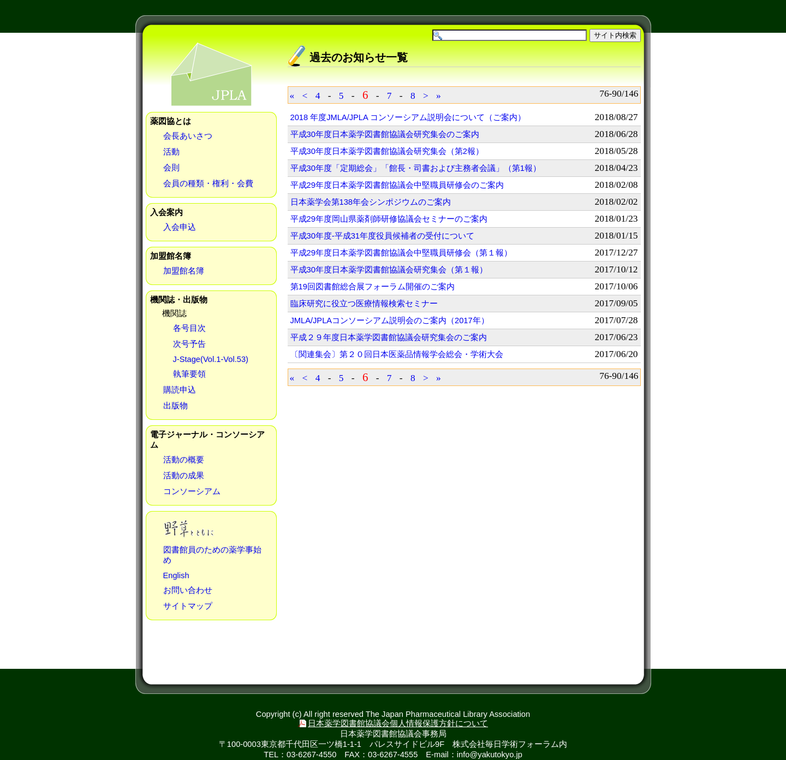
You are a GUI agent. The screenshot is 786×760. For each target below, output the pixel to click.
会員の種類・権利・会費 (208, 183)
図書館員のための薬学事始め (212, 555)
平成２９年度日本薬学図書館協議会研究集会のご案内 (388, 337)
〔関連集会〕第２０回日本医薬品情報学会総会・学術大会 (396, 354)
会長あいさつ (187, 136)
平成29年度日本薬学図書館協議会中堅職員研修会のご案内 (397, 185)
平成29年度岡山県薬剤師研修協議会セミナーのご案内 (388, 219)
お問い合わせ (187, 590)
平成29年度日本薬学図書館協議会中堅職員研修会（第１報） (401, 252)
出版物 (175, 405)
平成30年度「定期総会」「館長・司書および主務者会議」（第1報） (415, 168)
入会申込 (179, 227)
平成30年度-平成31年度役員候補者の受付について (382, 235)
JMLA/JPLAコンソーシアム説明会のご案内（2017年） (389, 320)
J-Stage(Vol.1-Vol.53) (211, 359)
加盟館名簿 (183, 270)
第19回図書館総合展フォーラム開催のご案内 (372, 286)
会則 (171, 167)
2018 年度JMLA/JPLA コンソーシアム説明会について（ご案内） (408, 117)
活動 (171, 151)
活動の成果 (183, 475)
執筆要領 (189, 374)
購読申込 (179, 389)
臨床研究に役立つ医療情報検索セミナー (364, 303)
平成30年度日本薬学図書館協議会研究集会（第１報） (388, 269)
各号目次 (189, 328)
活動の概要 (183, 459)
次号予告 (189, 344)
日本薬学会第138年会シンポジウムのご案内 (370, 202)
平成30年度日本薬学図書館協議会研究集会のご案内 (384, 134)
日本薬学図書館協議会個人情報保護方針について (398, 723)
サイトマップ (187, 606)
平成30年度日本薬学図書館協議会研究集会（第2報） (387, 151)
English (176, 575)
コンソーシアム (192, 491)
